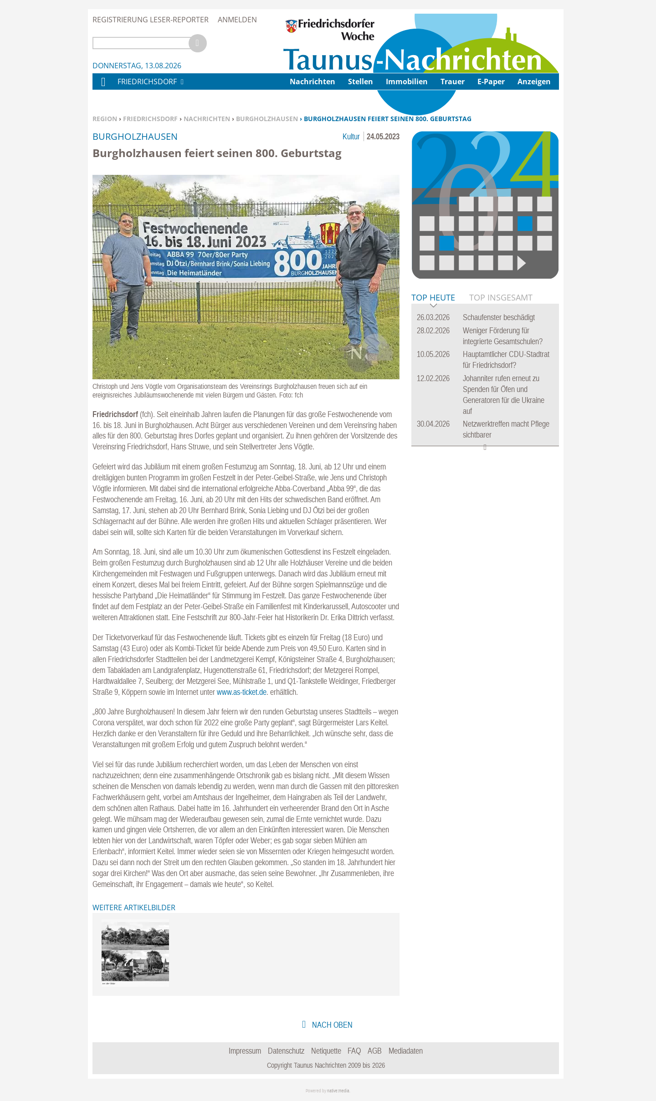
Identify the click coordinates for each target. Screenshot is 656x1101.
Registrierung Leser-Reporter (150, 20)
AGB (375, 1050)
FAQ (354, 1050)
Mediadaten (406, 1050)
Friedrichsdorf (150, 118)
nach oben (331, 1025)
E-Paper (491, 81)
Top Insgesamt (501, 297)
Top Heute (433, 298)
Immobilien (407, 81)
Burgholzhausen (267, 118)
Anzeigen (534, 81)
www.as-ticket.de (241, 692)
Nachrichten (207, 118)
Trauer (453, 81)
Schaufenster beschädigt (499, 317)
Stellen (360, 81)
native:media (338, 1090)
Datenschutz (286, 1050)
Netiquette (326, 1050)
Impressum (245, 1050)
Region (104, 118)
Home (102, 88)
